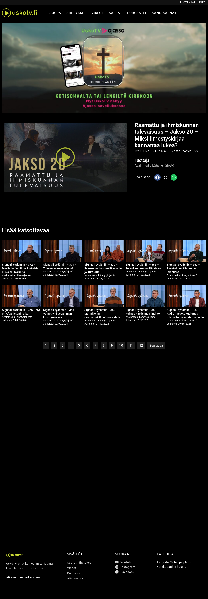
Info (202, 2)
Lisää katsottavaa (25, 230)
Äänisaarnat (164, 13)
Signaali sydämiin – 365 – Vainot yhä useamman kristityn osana (59, 313)
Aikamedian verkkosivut (23, 577)
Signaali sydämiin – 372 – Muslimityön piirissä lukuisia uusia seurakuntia (20, 268)
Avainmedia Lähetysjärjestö (154, 165)
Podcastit (137, 13)
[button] (65, 157)
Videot (98, 13)
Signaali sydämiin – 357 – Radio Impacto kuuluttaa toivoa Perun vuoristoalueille (185, 313)
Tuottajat (187, 2)
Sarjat (115, 13)
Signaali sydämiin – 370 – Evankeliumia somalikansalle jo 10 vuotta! (103, 268)
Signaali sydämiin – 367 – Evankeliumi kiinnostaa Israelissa (183, 268)
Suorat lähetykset (67, 13)
